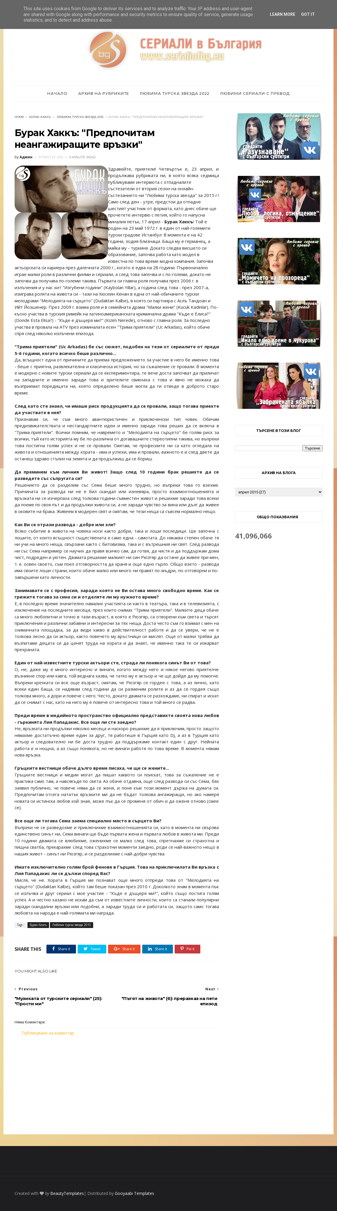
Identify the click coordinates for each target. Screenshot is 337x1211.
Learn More (282, 14)
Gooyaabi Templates (134, 1193)
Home (19, 117)
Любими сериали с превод (255, 93)
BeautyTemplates (67, 1193)
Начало (57, 93)
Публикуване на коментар (48, 1033)
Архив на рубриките (103, 93)
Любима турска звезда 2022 (174, 93)
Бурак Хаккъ (40, 117)
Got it (308, 14)
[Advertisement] (117, 1085)
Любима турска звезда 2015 (80, 117)
